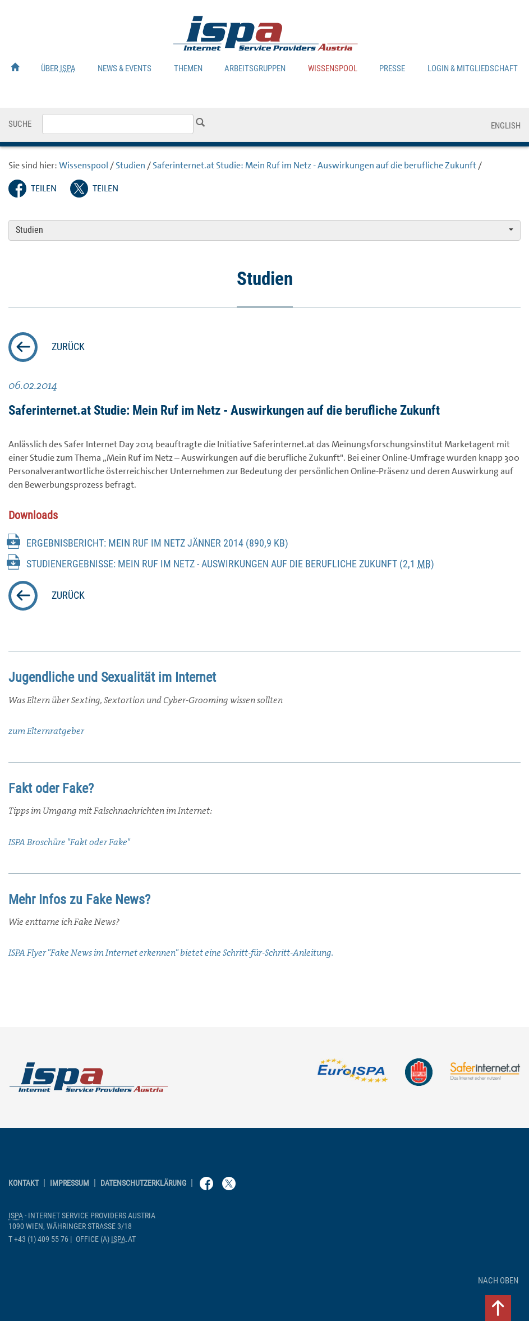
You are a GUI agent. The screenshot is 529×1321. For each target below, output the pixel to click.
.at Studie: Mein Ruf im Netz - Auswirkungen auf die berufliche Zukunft (314, 165)
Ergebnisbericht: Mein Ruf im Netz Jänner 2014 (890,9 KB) (157, 543)
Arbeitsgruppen (255, 68)
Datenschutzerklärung (143, 1183)
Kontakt (23, 1183)
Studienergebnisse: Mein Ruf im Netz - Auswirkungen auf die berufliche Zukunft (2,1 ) (230, 564)
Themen (188, 68)
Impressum (69, 1183)
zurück (68, 346)
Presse (392, 68)
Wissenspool (332, 68)
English (506, 126)
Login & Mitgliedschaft (472, 68)
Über (58, 68)
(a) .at (106, 1239)
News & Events (124, 68)
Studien (130, 165)
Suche (19, 124)
